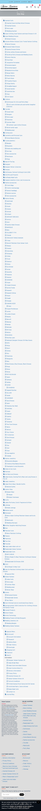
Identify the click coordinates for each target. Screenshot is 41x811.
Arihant (9, 214)
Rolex (8, 369)
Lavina (8, 311)
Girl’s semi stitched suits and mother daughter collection (20, 106)
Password (11, 639)
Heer (9, 306)
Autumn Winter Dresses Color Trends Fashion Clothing (21, 42)
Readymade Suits (10, 552)
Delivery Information (14, 671)
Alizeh (8, 206)
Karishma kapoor (12, 68)
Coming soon (8, 133)
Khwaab (9, 301)
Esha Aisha (10, 251)
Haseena (9, 275)
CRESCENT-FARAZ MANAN (15, 238)
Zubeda (9, 456)
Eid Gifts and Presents (11, 175)
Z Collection (10, 435)
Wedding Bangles (11, 623)
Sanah (8, 395)
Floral (8, 259)
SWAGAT (9, 414)
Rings (8, 159)
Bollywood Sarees (12, 595)
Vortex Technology (10, 615)
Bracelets (9, 146)
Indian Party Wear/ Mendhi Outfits (15, 484)
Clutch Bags (10, 185)
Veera (8, 427)
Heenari (9, 277)
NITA (8, 343)
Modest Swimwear (13, 497)
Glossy (8, 264)
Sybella (9, 416)
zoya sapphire (11, 453)
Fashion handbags (12, 191)
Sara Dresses (10, 401)
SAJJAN (9, 393)
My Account (10, 634)
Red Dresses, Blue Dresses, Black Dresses (19, 364)
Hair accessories (11, 154)
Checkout (9, 653)
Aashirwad (10, 201)
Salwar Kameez (9, 577)
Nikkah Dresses (11, 39)
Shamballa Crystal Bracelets (15, 466)
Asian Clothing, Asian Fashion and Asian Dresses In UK (21, 34)
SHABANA (11, 388)
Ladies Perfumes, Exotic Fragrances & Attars (18, 502)
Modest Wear (10, 492)
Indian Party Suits (10, 708)
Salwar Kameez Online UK (16, 679)
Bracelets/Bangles (12, 461)
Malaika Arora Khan (12, 70)
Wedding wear (11, 130)
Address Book (12, 642)
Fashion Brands (9, 198)
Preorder (7, 544)
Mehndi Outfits (11, 487)
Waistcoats (10, 520)
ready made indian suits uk (12, 546)
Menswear (8, 513)
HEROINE (9, 280)
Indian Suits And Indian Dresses (17, 665)
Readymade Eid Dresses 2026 (15, 562)
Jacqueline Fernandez (13, 63)
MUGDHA (9, 335)
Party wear (10, 28)
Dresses (7, 170)
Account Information (14, 637)
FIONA (9, 256)
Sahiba (9, 382)
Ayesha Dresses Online (13, 49)
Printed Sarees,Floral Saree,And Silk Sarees (21, 684)
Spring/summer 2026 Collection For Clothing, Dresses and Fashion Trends (20, 607)
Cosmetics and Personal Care (13, 135)
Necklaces (10, 156)
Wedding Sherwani (12, 523)
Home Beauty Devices (13, 138)
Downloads (11, 647)
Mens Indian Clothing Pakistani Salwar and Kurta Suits (20, 517)
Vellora (9, 430)
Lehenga (7, 505)
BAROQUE (10, 227)
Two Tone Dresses (12, 424)
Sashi (8, 403)
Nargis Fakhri (10, 73)
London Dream (11, 314)
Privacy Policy (12, 673)
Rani (8, 361)
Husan (8, 282)
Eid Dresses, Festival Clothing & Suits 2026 (17, 172)
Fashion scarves (11, 193)
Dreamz (9, 248)
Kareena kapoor (11, 65)
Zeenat (9, 443)
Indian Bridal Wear (13, 663)
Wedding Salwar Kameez (12, 626)
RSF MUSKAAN (11, 374)
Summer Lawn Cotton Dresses (17, 125)
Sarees (7, 592)
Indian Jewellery (10, 481)
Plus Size (7, 541)
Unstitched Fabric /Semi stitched (18, 686)
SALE (6, 564)
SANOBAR (10, 398)
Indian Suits (10, 579)
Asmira (9, 219)
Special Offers (11, 632)
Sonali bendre (11, 89)
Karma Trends (11, 288)
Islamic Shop (8, 489)
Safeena (9, 380)
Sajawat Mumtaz (11, 390)
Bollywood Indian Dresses (12, 47)
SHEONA (9, 409)
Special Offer (10, 574)
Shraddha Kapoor (12, 86)
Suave (8, 411)
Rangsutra (10, 359)
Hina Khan (10, 60)
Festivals (7, 472)
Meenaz (9, 322)
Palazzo (7, 536)
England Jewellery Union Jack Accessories (17, 180)
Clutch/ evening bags (13, 188)
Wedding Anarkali (12, 31)
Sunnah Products (10, 610)
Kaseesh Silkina (11, 293)
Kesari (8, 296)
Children (7, 99)
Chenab (9, 235)
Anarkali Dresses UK (14, 676)
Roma (8, 372)
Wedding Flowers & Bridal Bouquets (15, 618)
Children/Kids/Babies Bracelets (16, 464)
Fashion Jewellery (10, 458)
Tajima (8, 419)
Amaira (9, 209)
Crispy (8, 240)
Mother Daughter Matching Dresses (15, 525)
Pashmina (9, 356)
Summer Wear (11, 122)
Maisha (9, 317)
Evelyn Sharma (11, 57)
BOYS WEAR (10, 554)
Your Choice (10, 432)
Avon (8, 222)
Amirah (9, 212)
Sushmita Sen (11, 91)
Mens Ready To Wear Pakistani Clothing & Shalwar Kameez (20, 558)
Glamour (9, 261)
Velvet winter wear (12, 128)
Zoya (8, 94)
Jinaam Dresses (11, 285)
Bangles (9, 143)
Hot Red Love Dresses (11, 474)
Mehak (9, 325)
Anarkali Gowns (11, 26)
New (6, 528)
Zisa (8, 445)
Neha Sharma (11, 76)
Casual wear (10, 112)
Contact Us (11, 692)
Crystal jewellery (10, 141)
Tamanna (9, 422)
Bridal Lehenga (11, 508)
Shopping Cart (11, 650)
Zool (8, 448)
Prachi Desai (10, 78)
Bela (8, 230)
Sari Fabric (10, 600)
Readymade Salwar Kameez (13, 549)
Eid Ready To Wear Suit (13, 567)
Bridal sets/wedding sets (14, 149)
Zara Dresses (10, 437)
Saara (8, 377)
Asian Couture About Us (15, 668)
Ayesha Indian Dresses (13, 225)
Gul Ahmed (10, 267)
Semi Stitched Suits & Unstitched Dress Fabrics (19, 603)
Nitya (8, 346)
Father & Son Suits (10, 469)
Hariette (9, 272)
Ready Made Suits (13, 689)
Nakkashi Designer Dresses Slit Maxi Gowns (19, 340)
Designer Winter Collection (13, 167)
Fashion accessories (11, 183)
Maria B (9, 319)
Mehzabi (9, 327)
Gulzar (8, 269)
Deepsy (9, 246)
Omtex (9, 351)
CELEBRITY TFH (11, 233)
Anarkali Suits (9, 21)
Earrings (9, 151)
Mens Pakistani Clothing (14, 533)
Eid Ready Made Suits (11, 177)
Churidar (7, 109)
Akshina (9, 204)
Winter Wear (10, 590)
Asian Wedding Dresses (11, 36)
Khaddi (9, 298)
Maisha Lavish (9, 510)
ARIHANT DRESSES (13, 217)
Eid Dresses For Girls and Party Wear (17, 102)
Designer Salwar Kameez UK (16, 660)
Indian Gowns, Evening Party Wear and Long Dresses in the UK (20, 478)
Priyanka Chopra (11, 81)
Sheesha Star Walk (12, 406)
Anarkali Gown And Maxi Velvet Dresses (18, 23)
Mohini (9, 332)
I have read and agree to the (13, 798)
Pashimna (9, 120)
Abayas (10, 495)
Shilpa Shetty (11, 84)
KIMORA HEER (11, 304)
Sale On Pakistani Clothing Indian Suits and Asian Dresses (18, 570)
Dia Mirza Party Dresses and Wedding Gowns (19, 55)
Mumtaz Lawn (11, 338)
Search (9, 655)
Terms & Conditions (14, 681)
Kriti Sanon (10, 97)
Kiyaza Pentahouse (12, 309)
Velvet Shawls (9, 613)
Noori (8, 348)
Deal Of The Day (10, 162)
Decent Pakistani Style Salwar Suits (17, 243)
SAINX (9, 385)
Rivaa (8, 367)
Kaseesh (9, 290)
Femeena (9, 254)
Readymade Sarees (12, 598)
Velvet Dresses (11, 44)
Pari (8, 353)
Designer (9, 114)
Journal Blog (10, 694)
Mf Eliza (9, 330)
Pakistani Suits (9, 531)
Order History (12, 645)
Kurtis (7, 500)
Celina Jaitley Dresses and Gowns (16, 52)
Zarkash (9, 440)
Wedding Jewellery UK (11, 621)
